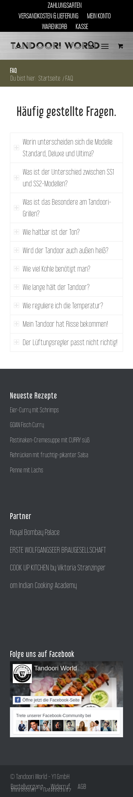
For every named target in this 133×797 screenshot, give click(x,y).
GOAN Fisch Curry (27, 425)
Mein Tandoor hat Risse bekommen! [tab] (61, 324)
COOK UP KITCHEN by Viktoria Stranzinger (58, 567)
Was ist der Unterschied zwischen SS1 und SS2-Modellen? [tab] (64, 178)
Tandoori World (55, 668)
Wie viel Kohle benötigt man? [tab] (52, 268)
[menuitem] (64, 5)
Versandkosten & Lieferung (48, 16)
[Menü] (105, 45)
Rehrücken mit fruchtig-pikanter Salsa (49, 455)
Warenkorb (54, 26)
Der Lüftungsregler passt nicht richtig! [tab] (65, 342)
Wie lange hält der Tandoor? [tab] (52, 287)
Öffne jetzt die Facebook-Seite (47, 700)
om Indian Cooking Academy (43, 585)
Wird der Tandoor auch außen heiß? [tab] (61, 250)
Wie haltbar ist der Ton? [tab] (47, 232)
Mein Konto (99, 16)
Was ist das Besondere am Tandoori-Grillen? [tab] (62, 208)
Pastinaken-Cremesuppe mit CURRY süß (50, 440)
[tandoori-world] (55, 45)
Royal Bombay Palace (35, 532)
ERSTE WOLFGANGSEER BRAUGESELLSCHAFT (58, 550)
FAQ (13, 70)
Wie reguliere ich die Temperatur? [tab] (58, 305)
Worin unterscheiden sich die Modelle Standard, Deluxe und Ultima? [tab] (63, 148)
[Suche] (88, 45)
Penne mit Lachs (26, 470)
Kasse (82, 26)
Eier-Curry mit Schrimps (34, 410)
